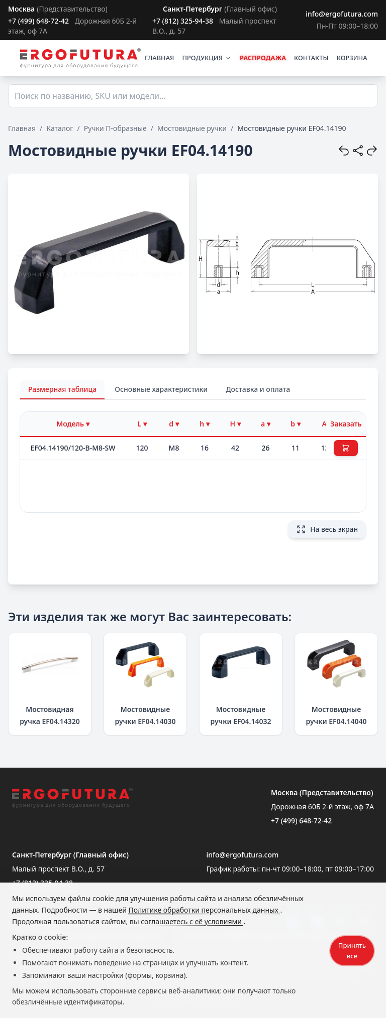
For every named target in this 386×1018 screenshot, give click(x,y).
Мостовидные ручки (192, 128)
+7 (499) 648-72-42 (38, 21)
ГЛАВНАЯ (159, 57)
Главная (22, 128)
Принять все (352, 950)
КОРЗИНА (352, 57)
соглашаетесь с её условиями (192, 921)
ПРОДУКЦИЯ (206, 57)
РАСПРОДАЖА (263, 57)
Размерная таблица (62, 389)
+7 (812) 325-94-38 (182, 21)
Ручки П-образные (115, 128)
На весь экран (327, 529)
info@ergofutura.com (342, 14)
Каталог (59, 128)
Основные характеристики (161, 389)
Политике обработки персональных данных (204, 910)
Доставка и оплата (258, 389)
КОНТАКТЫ (311, 57)
